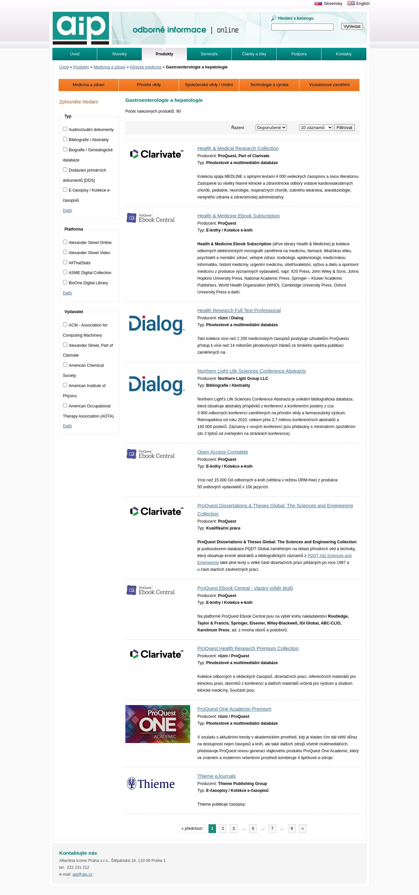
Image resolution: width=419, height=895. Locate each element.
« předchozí (191, 828)
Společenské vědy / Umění (209, 85)
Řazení (237, 127)
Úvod (75, 54)
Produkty (81, 67)
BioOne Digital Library (85, 283)
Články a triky (254, 54)
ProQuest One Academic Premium (234, 709)
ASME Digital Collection (87, 272)
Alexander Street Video (86, 253)
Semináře (209, 54)
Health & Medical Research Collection (238, 148)
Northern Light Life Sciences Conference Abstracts (251, 371)
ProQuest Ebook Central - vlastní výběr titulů (245, 588)
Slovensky (333, 3)
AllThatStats (76, 263)
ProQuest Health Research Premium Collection (248, 648)
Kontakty (344, 54)
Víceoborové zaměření (329, 85)
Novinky (120, 54)
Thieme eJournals (216, 776)
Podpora (299, 54)
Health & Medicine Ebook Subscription (238, 215)
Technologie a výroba (269, 85)
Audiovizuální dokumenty (88, 129)
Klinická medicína (145, 67)
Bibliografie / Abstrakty (86, 140)
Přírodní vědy (149, 85)
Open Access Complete (222, 452)
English (363, 3)
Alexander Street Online (87, 242)
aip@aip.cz (82, 874)
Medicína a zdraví (109, 67)
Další (67, 210)
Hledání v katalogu (296, 18)
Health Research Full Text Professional (239, 310)
